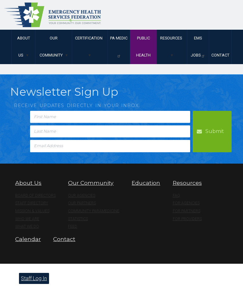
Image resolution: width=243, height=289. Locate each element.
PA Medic (119, 47)
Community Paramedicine (93, 211)
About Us (23, 46)
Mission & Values (32, 211)
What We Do (27, 226)
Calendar (28, 239)
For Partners (186, 211)
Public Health (143, 46)
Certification (89, 38)
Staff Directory (31, 203)
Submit (214, 131)
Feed (72, 226)
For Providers (187, 219)
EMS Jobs (198, 47)
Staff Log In (34, 278)
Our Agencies (81, 195)
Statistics (78, 219)
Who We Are (27, 219)
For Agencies (186, 203)
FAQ (176, 195)
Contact (220, 55)
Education (146, 182)
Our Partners (82, 203)
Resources (171, 38)
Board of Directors (35, 195)
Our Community (51, 46)
